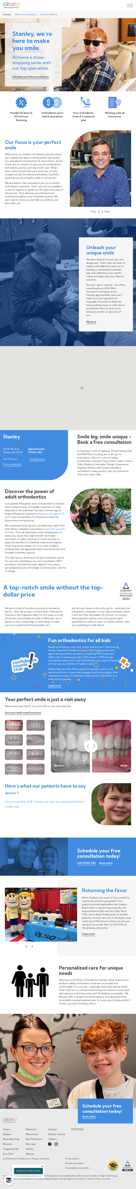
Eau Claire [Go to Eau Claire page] (8, 1153)
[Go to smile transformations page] (23, 713)
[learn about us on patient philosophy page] (91, 322)
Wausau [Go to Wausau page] (30, 1153)
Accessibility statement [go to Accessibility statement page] (77, 1168)
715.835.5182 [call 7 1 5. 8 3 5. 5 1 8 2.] (77, 1129)
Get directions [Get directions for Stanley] (37, 459)
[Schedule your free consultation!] (30, 77)
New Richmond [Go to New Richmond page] (34, 1139)
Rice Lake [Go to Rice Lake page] (31, 1144)
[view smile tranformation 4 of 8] (35, 739)
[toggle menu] (130, 5)
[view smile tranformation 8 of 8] (35, 769)
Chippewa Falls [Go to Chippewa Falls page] (11, 1148)
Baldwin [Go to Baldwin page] (7, 1134)
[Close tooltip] (42, 1166)
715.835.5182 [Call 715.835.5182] (35, 452)
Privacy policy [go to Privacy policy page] (72, 1158)
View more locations (25, 14)
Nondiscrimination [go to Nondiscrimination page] (74, 1163)
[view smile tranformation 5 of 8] (14, 754)
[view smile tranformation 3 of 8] (14, 739)
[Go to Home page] (11, 5)
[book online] (89, 1117)
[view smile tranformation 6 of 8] (35, 754)
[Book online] (106, 863)
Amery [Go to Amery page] (6, 1129)
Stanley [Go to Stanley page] (30, 1148)
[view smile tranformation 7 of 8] (14, 769)
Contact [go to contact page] (52, 1129)
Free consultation (12, 464)
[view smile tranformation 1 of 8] (14, 725)
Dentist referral (48, 14)
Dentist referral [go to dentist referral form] (56, 1134)
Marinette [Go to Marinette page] (31, 1129)
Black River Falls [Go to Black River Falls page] (11, 1139)
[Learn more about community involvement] (88, 934)
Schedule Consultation (28, 1171)
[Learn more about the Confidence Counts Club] (54, 686)
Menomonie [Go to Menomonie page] (32, 1134)
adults (39, 545)
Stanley (7, 14)
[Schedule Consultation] (9, 1180)
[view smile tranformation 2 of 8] (35, 725)
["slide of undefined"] (100, 168)
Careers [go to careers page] (52, 1139)
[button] (95, 211)
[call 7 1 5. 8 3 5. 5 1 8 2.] (86, 863)
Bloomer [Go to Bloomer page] (7, 1144)
